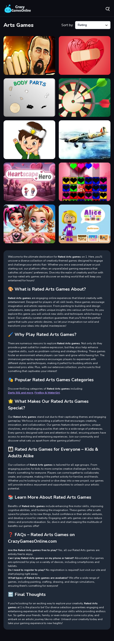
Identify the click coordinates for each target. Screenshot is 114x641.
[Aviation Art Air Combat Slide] (84, 139)
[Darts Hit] (84, 97)
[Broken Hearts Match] (84, 55)
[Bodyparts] (29, 97)
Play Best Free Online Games (17, 9)
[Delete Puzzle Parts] (29, 139)
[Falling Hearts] (84, 182)
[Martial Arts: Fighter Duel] (29, 55)
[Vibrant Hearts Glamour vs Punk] (29, 224)
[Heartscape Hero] (29, 182)
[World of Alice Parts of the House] (84, 224)
